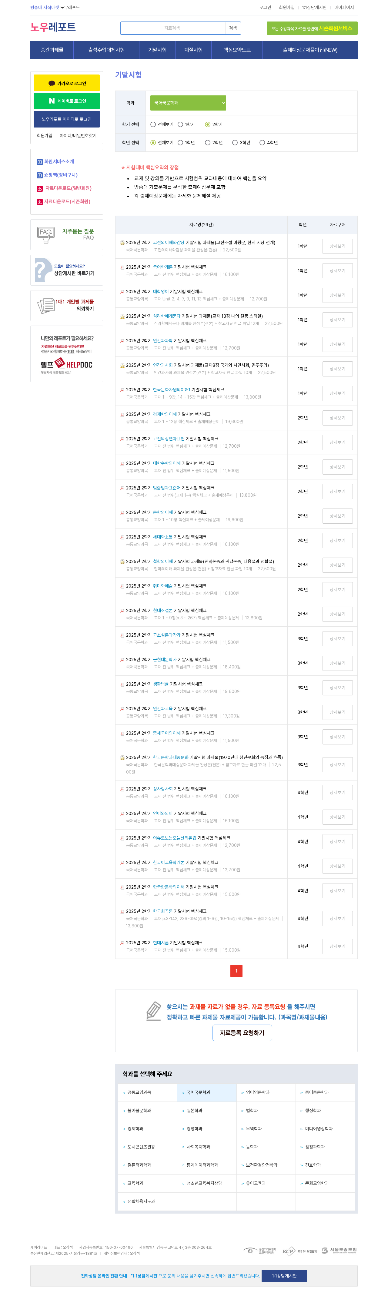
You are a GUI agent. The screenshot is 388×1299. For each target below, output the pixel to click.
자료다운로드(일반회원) (68, 188)
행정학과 (310, 1110)
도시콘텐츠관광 (139, 1147)
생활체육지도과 (139, 1201)
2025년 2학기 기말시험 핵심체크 (166, 267)
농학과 (249, 1147)
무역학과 (251, 1129)
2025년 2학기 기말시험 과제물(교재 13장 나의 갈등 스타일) (194, 316)
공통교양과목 (137, 1092)
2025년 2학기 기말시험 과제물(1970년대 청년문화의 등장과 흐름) (204, 757)
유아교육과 (253, 1183)
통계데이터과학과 (200, 1165)
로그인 (265, 7)
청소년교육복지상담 (202, 1183)
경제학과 (133, 1129)
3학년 (245, 142)
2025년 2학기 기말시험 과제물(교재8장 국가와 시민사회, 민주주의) (197, 365)
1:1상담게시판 (314, 7)
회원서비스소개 (59, 161)
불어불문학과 (137, 1110)
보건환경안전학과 (259, 1165)
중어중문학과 (314, 1092)
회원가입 (287, 7)
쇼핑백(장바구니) (61, 175)
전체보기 (166, 124)
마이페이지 (344, 7)
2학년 (217, 142)
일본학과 (192, 1110)
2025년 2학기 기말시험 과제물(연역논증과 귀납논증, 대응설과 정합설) (200, 561)
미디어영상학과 (316, 1129)
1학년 (190, 142)
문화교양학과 (314, 1183)
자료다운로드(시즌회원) (67, 201)
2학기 (217, 124)
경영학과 (192, 1129)
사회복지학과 (196, 1147)
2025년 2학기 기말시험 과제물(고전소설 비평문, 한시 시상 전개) (200, 242)
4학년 (272, 142)
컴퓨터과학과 (137, 1165)
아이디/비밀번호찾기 (78, 135)
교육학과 (133, 1183)
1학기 (190, 124)
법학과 (249, 1110)
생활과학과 (312, 1147)
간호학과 (310, 1165)
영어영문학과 (255, 1092)
